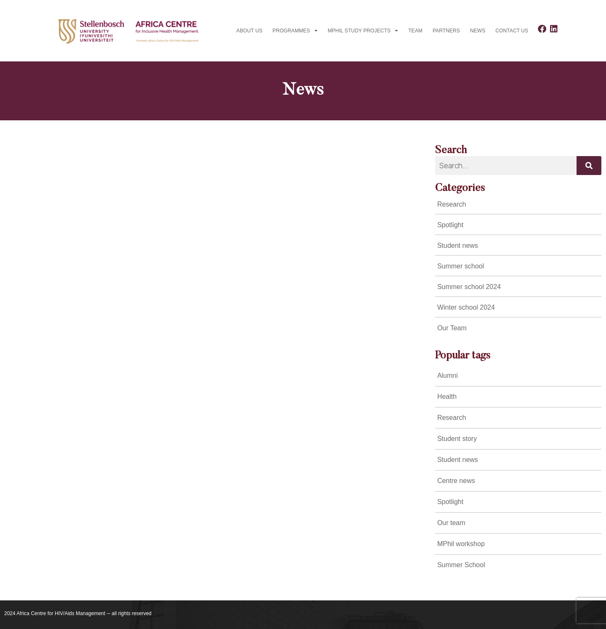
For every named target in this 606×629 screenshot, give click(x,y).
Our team (451, 522)
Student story (457, 438)
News (477, 31)
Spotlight (450, 501)
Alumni (447, 375)
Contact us (511, 31)
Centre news (456, 480)
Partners (446, 31)
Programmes (295, 30)
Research (451, 417)
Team (415, 31)
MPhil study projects (363, 30)
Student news (457, 459)
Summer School (461, 564)
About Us (250, 31)
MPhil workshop (461, 543)
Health (447, 396)
